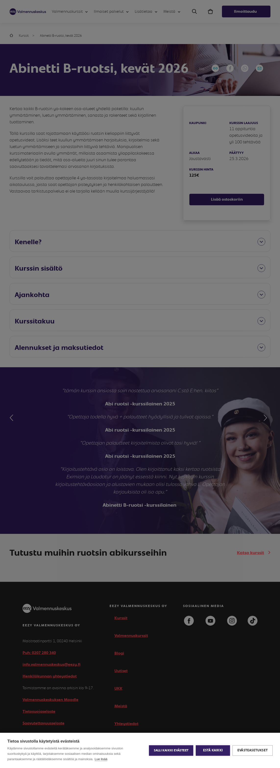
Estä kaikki (213, 750)
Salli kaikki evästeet (171, 750)
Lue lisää (101, 759)
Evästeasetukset (252, 750)
